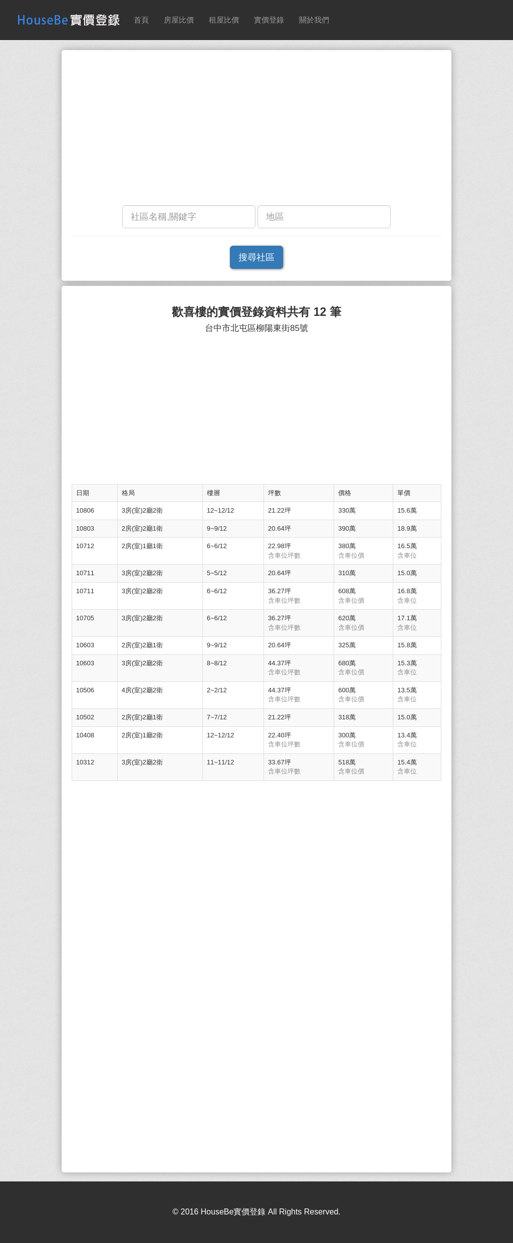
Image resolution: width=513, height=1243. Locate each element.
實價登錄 (269, 20)
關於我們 (314, 20)
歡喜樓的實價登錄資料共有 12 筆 (256, 312)
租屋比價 (224, 20)
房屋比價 (179, 20)
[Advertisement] (256, 130)
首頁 (141, 20)
